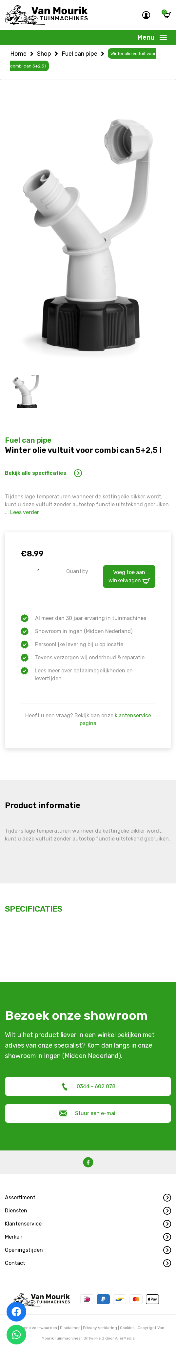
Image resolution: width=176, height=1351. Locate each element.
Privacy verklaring (100, 1327)
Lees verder (24, 512)
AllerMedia (125, 1338)
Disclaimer (70, 1327)
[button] (88, 1197)
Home (18, 53)
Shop (44, 53)
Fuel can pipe (79, 53)
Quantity (77, 571)
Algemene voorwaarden (34, 1327)
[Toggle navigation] (152, 38)
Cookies (127, 1327)
